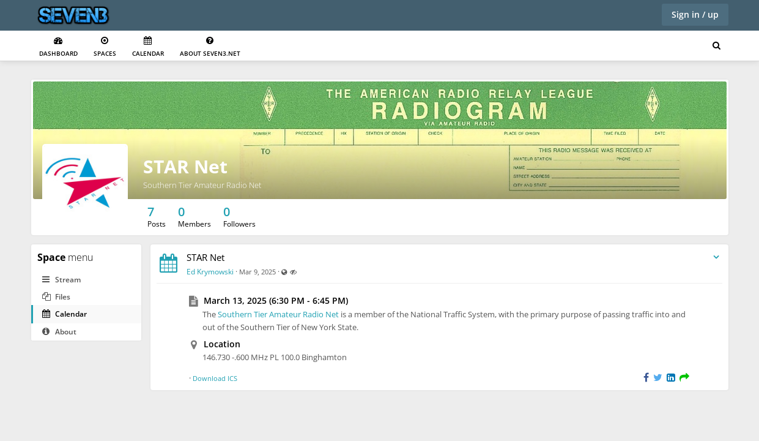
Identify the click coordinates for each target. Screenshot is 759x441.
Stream (61, 279)
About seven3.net (210, 47)
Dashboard (58, 47)
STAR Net (185, 166)
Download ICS (215, 378)
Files (56, 297)
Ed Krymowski (210, 271)
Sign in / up (695, 14)
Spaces (105, 47)
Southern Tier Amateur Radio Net (278, 314)
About (59, 331)
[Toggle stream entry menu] (716, 258)
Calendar (148, 47)
